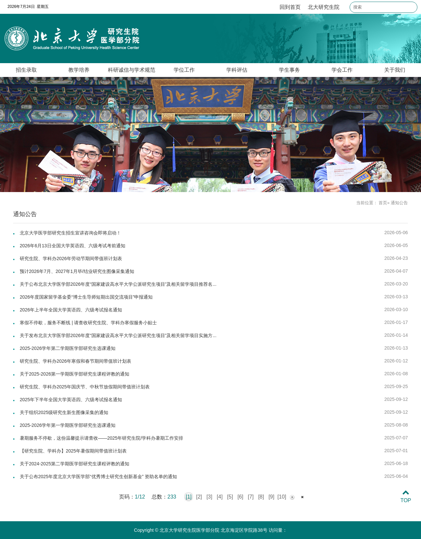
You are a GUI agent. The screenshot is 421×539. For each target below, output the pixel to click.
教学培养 (78, 70)
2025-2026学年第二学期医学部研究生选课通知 (67, 348)
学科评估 (236, 70)
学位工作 (184, 70)
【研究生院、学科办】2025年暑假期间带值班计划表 (73, 450)
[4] (220, 497)
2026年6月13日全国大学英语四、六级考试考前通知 (72, 245)
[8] (261, 497)
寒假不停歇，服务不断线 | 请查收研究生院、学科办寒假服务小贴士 (88, 322)
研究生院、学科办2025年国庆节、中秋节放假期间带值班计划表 (85, 386)
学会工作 (342, 70)
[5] (230, 497)
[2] (199, 497)
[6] (240, 497)
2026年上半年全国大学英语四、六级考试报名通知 (71, 309)
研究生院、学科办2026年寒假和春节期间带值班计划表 (75, 361)
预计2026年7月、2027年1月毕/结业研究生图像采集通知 (77, 271)
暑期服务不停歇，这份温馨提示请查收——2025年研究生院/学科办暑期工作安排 (101, 438)
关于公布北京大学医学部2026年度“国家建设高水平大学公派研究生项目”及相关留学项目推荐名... (118, 284)
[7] (251, 497)
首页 (383, 202)
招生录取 (26, 70)
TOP (405, 496)
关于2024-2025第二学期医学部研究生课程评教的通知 (74, 463)
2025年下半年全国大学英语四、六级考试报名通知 (71, 399)
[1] (189, 497)
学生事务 (289, 70)
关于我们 (394, 70)
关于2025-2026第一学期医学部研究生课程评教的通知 (74, 374)
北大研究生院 (323, 7)
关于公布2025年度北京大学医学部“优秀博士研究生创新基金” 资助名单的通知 (98, 476)
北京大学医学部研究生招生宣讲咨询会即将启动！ (70, 232)
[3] (209, 497)
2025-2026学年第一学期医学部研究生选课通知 (67, 425)
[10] (281, 497)
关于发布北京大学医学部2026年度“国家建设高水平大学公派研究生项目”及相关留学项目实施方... (118, 335)
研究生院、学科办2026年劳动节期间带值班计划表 (71, 258)
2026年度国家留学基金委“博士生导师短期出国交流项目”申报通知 (86, 297)
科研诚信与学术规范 (131, 70)
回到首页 (290, 7)
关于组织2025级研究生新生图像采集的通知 (64, 412)
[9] (271, 497)
